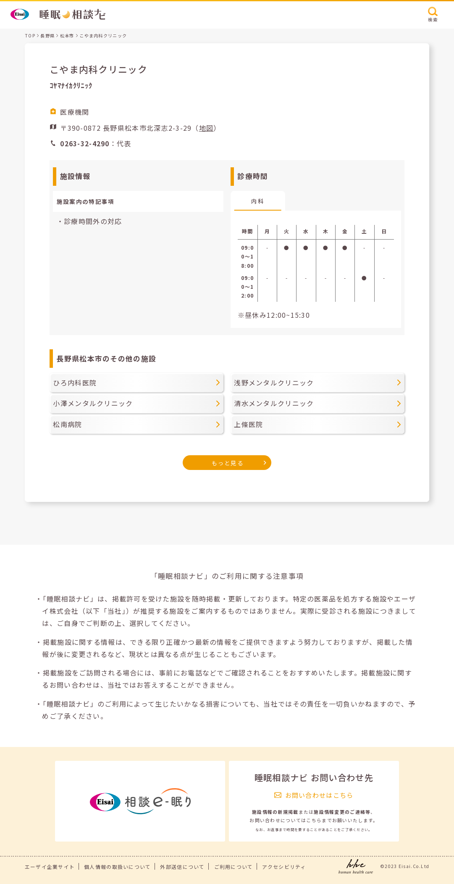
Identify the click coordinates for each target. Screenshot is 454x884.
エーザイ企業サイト (50, 866)
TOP (30, 35)
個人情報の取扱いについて (117, 866)
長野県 (47, 35)
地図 (206, 128)
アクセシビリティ (284, 866)
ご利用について (233, 866)
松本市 (67, 35)
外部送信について (182, 866)
